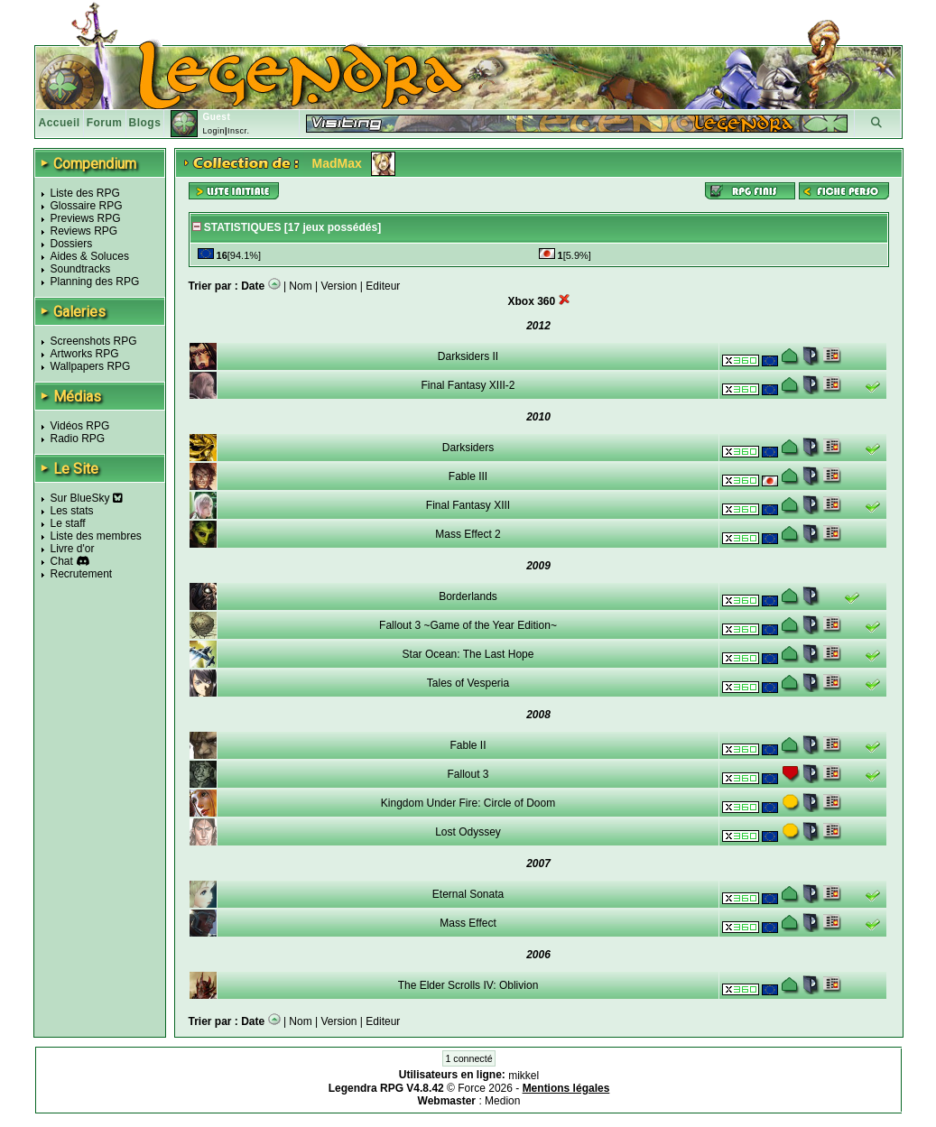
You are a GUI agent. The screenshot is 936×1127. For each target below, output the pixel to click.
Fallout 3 (467, 774)
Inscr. (238, 130)
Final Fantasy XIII (468, 505)
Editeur (383, 286)
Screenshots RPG (94, 341)
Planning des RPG (95, 281)
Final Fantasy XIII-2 (467, 385)
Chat (62, 561)
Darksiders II (468, 356)
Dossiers (72, 243)
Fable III (468, 476)
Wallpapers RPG (91, 366)
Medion (502, 1101)
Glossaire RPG (87, 205)
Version (339, 286)
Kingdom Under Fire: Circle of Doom (468, 803)
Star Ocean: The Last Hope (468, 654)
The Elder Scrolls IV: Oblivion (468, 985)
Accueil (59, 122)
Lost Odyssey (468, 832)
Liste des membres (96, 536)
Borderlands (468, 596)
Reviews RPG (84, 231)
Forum (105, 122)
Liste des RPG (85, 193)
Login (213, 130)
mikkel (523, 1075)
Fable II (467, 745)
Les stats (72, 510)
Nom (300, 286)
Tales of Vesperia (468, 683)
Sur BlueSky (87, 498)
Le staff (68, 523)
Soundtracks (81, 269)
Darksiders (468, 447)
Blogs (145, 122)
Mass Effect (468, 923)
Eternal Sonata (468, 894)
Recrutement (82, 574)
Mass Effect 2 (467, 534)
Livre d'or (73, 548)
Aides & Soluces (90, 256)
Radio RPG (78, 438)
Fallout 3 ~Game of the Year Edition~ (468, 625)
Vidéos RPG (80, 426)
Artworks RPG (85, 353)
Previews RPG (86, 218)
